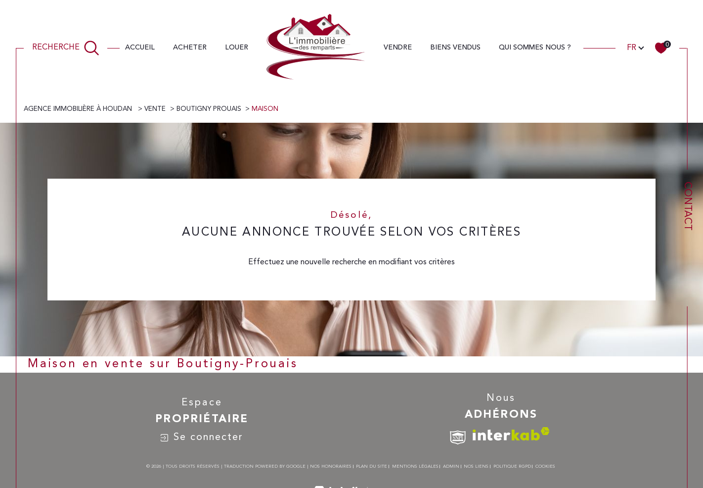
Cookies (545, 466)
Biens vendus (455, 47)
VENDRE (398, 47)
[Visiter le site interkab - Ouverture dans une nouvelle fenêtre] (511, 433)
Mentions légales (415, 466)
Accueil (140, 47)
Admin (451, 466)
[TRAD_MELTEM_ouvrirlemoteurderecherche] (65, 47)
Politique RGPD (512, 466)
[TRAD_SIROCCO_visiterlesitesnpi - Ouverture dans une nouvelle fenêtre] (458, 438)
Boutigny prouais (208, 109)
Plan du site (371, 466)
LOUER (236, 47)
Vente (155, 109)
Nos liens (476, 466)
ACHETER (190, 47)
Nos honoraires (331, 466)
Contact (687, 206)
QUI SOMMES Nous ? (535, 47)
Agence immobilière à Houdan (79, 109)
